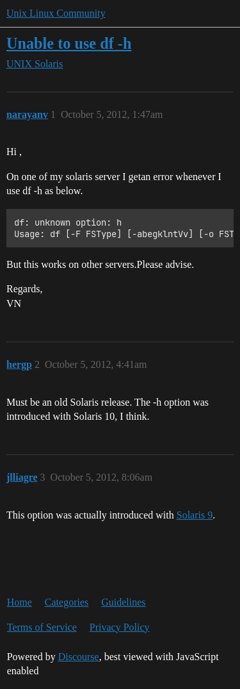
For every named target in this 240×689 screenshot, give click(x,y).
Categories (66, 602)
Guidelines (123, 602)
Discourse (78, 656)
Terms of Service (42, 627)
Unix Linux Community (56, 13)
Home (19, 602)
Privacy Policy (120, 627)
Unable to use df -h (68, 43)
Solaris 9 (194, 515)
